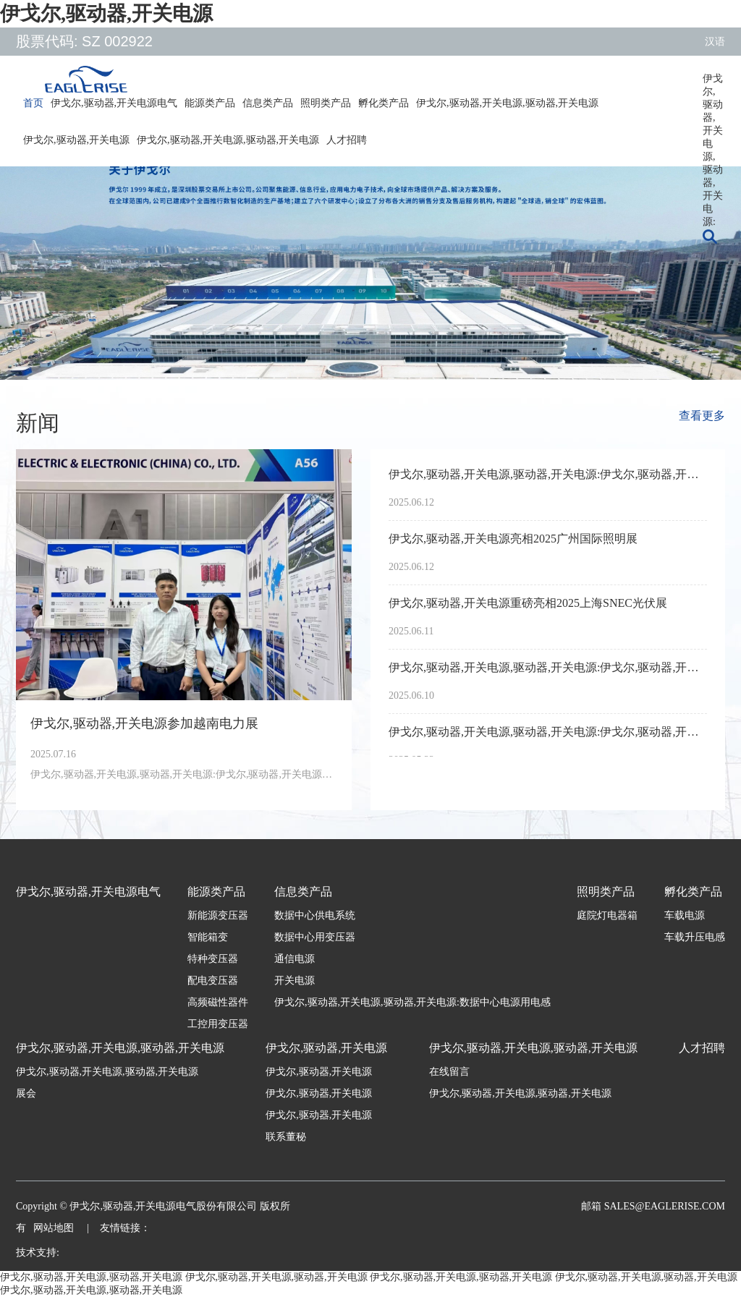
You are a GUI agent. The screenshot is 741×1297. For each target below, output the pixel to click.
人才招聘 (346, 140)
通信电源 (294, 958)
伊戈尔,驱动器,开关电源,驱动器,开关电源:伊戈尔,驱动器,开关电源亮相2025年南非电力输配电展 (548, 732)
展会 (26, 1093)
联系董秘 (286, 1136)
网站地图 (55, 1227)
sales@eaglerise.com (663, 1206)
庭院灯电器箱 (607, 915)
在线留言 (449, 1071)
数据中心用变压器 (314, 937)
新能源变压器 (217, 915)
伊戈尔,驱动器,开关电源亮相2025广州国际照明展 (513, 538)
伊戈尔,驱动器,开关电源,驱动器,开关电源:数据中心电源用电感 (412, 1002)
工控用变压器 (217, 1024)
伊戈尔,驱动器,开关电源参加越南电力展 (144, 723)
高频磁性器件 (217, 1002)
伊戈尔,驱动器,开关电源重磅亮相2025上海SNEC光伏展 (528, 603)
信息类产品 (267, 103)
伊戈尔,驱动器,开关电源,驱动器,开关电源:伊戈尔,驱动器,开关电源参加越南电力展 (183, 774)
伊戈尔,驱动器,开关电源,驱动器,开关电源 (507, 103)
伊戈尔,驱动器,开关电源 (106, 13)
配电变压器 (212, 980)
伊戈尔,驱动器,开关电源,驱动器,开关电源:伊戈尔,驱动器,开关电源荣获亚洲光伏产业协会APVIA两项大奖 (548, 474)
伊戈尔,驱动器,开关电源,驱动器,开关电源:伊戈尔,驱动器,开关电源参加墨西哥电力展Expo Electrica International (548, 667)
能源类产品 (210, 103)
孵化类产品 (383, 103)
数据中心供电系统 (314, 915)
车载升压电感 (694, 937)
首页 (33, 103)
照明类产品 (325, 103)
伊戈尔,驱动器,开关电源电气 (114, 103)
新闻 (37, 423)
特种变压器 (212, 958)
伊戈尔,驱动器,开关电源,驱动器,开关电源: (713, 84)
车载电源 (684, 915)
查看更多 (702, 415)
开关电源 (294, 980)
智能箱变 (207, 937)
